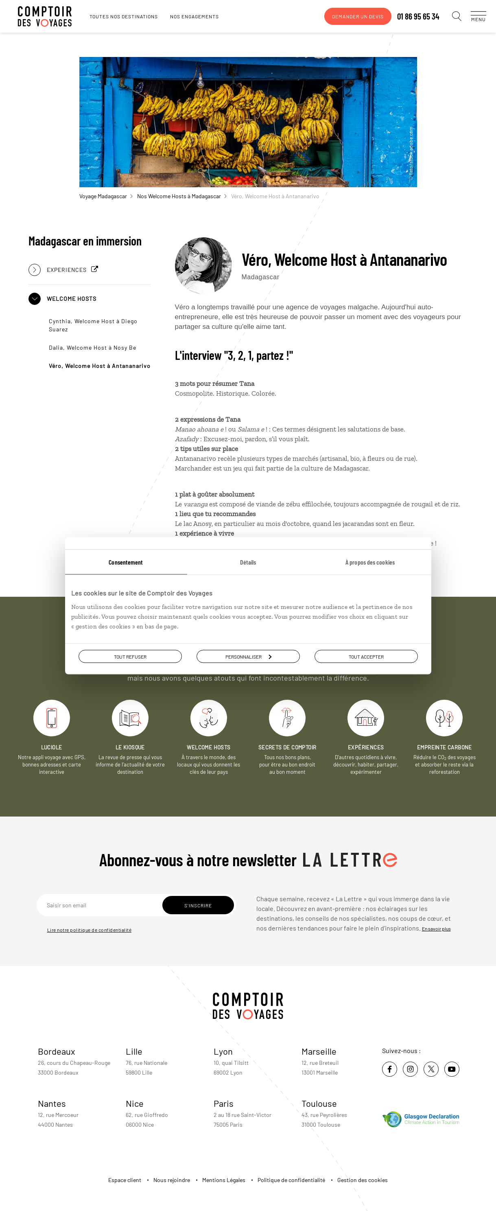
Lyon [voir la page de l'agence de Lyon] (223, 1051)
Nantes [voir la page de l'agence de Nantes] (52, 1103)
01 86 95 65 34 (410, 16)
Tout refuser (130, 656)
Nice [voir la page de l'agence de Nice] (135, 1103)
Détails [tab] (248, 561)
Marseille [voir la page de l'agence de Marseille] (319, 1051)
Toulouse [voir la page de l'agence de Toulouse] (319, 1103)
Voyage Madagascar (106, 196)
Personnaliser (248, 656)
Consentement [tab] (126, 561)
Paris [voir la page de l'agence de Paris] (224, 1103)
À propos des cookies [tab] (370, 561)
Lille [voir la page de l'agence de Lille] (134, 1051)
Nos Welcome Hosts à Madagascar (182, 196)
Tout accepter (366, 656)
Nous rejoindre (171, 1179)
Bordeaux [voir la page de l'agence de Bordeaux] (56, 1051)
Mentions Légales (223, 1179)
